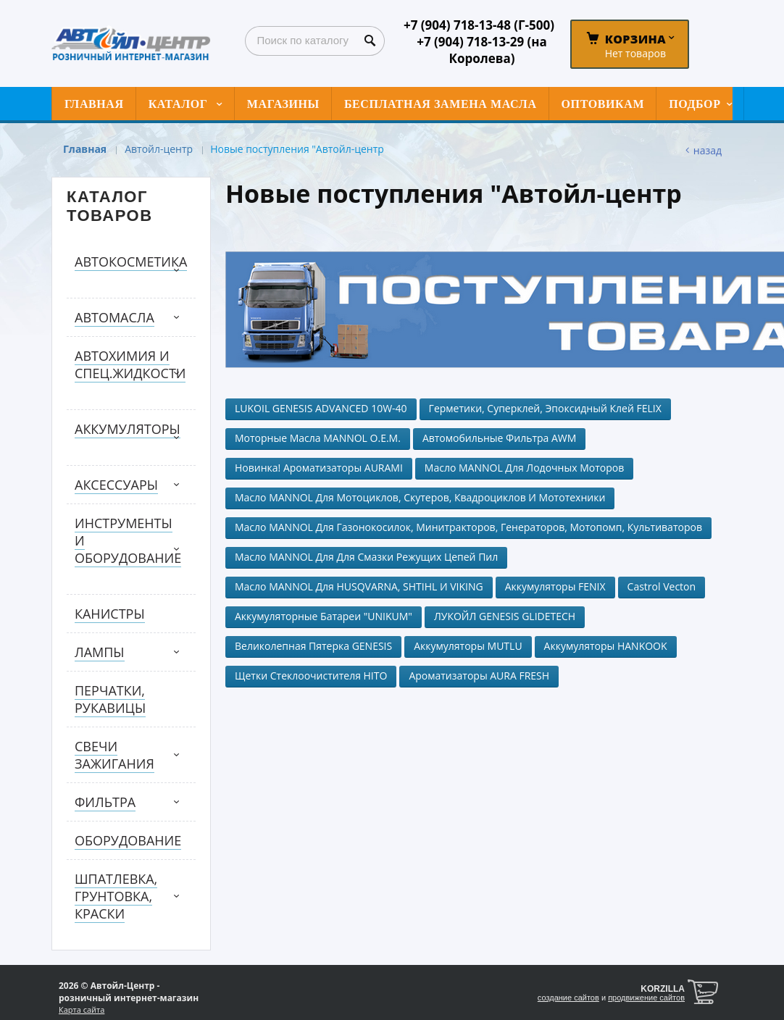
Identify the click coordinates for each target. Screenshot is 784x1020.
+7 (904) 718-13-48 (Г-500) (479, 25)
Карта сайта (81, 1009)
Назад (707, 150)
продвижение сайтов (646, 997)
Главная (85, 149)
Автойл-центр (159, 149)
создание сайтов (568, 997)
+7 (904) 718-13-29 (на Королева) (482, 50)
